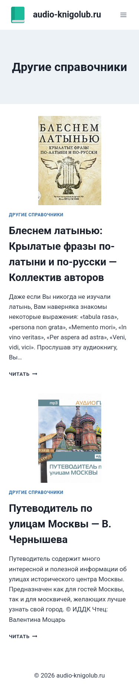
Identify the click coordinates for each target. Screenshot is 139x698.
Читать (23, 374)
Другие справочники (36, 214)
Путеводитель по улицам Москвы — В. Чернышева (60, 524)
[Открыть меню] (123, 14)
